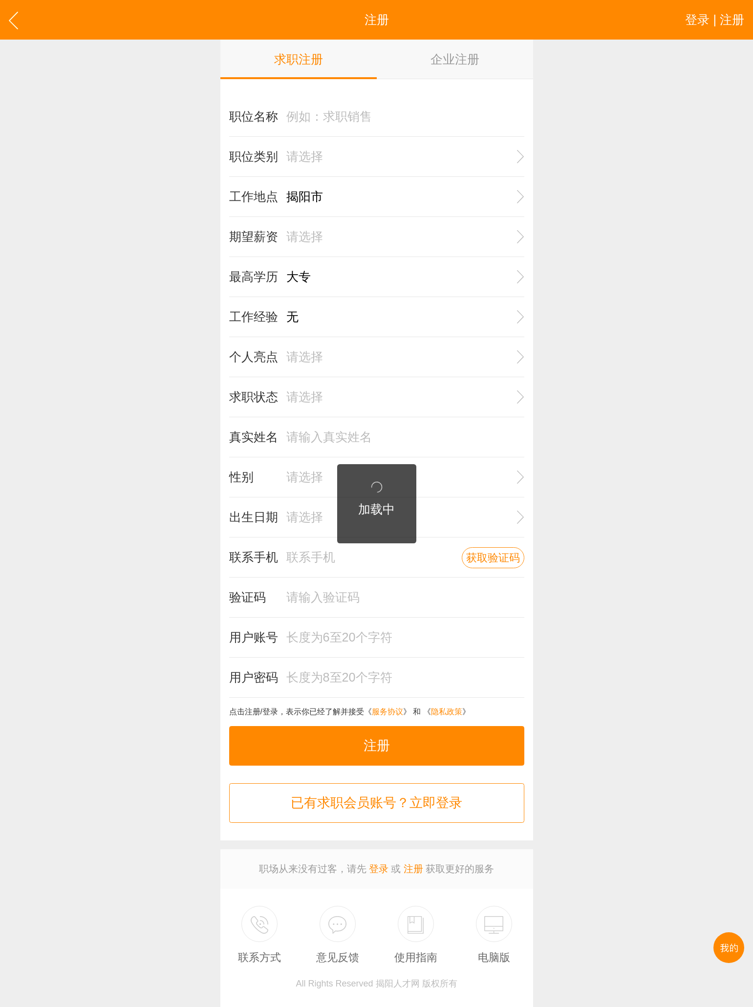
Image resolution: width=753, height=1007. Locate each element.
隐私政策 (446, 711)
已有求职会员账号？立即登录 (376, 802)
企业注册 (454, 59)
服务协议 (387, 711)
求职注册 (298, 59)
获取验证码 (493, 558)
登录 (378, 868)
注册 (377, 745)
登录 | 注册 (714, 19)
